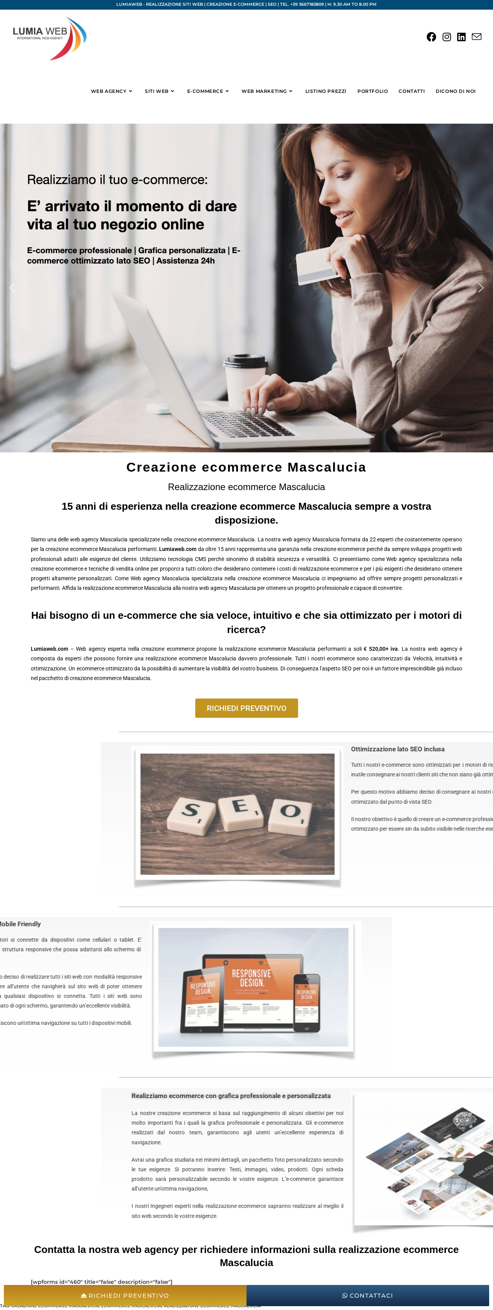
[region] (246, 288)
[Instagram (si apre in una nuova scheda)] (446, 37)
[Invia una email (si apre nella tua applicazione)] (477, 37)
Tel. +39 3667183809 (302, 4)
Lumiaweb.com (177, 549)
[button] (12, 288)
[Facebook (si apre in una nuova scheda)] (431, 37)
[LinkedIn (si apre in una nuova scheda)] (461, 37)
